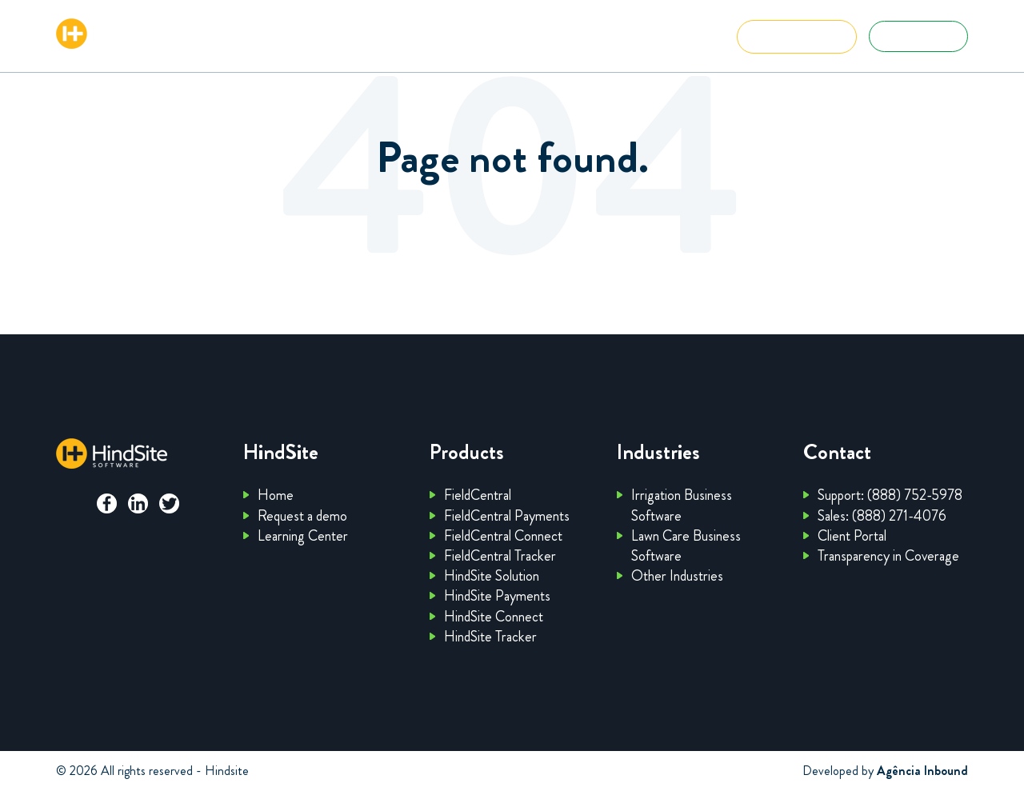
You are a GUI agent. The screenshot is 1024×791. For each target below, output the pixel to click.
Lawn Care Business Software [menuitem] (686, 545)
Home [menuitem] (276, 495)
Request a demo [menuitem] (302, 515)
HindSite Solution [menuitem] (491, 575)
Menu (675, 40)
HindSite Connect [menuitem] (493, 616)
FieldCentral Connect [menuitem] (503, 535)
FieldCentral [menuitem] (477, 495)
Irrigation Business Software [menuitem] (681, 505)
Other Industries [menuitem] (677, 575)
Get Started (797, 36)
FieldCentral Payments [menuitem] (507, 515)
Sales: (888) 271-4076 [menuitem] (882, 515)
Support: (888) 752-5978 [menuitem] (890, 495)
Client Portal (918, 36)
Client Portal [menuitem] (852, 535)
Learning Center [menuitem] (303, 535)
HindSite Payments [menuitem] (497, 595)
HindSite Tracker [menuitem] (490, 636)
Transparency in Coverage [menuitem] (888, 555)
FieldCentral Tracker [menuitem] (500, 555)
